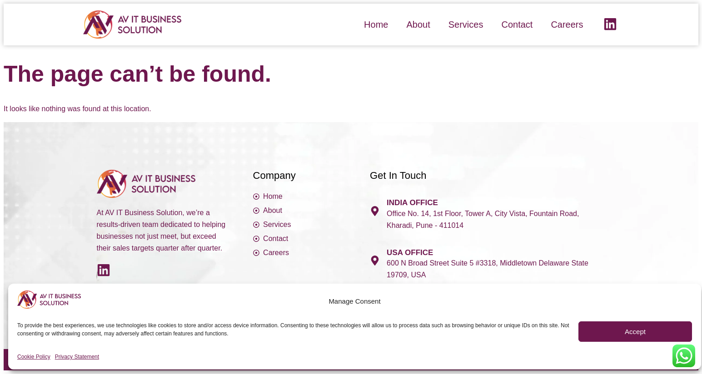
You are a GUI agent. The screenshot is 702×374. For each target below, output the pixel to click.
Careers (567, 25)
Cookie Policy (33, 357)
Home (376, 25)
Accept (635, 331)
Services (465, 25)
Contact (517, 25)
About (418, 25)
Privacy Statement (77, 357)
